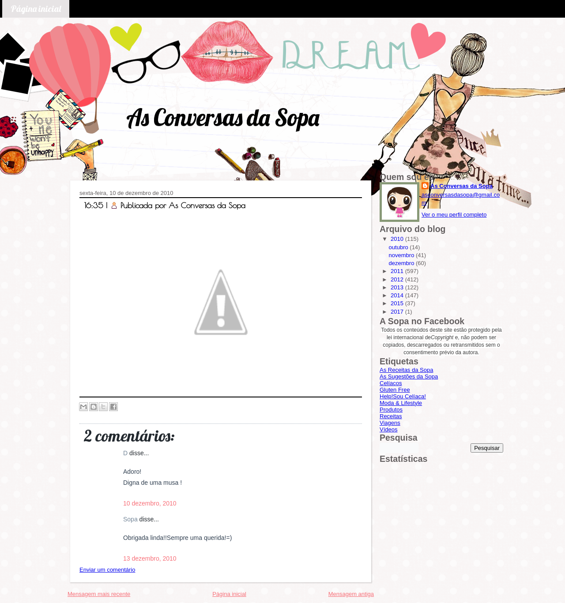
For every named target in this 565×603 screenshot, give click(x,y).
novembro (402, 255)
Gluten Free (395, 389)
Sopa (131, 519)
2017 (398, 311)
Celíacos (391, 383)
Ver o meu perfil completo (454, 214)
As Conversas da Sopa (222, 117)
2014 (398, 295)
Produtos (391, 409)
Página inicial (36, 8)
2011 (398, 271)
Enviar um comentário (107, 569)
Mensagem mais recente (99, 594)
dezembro (402, 263)
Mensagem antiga (351, 594)
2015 (398, 303)
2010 (398, 239)
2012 (398, 279)
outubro (399, 247)
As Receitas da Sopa (406, 370)
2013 (398, 287)
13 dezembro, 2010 (150, 558)
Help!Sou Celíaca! (403, 396)
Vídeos (388, 429)
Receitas (391, 416)
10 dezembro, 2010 (150, 503)
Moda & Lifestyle (401, 403)
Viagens (390, 422)
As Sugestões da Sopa (409, 376)
